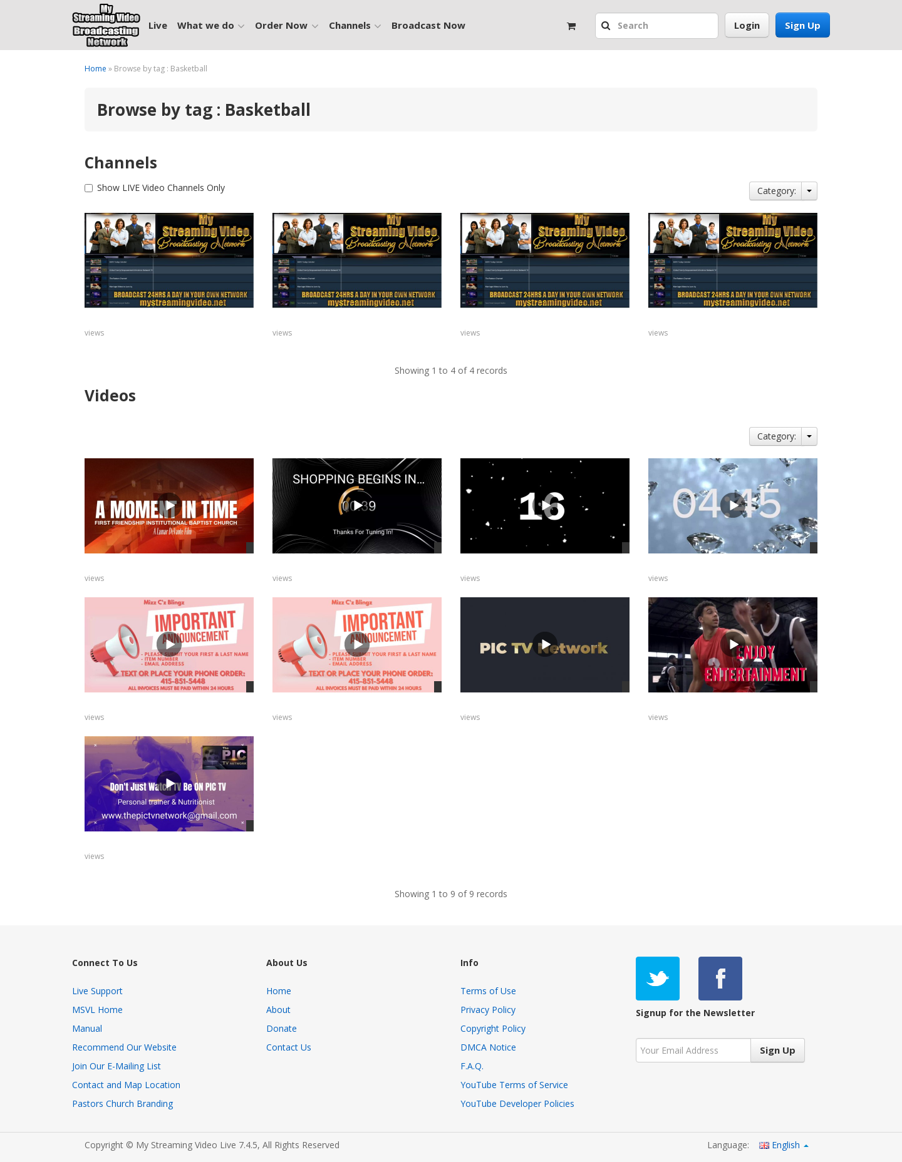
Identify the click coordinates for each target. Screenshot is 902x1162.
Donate (281, 1028)
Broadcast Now (428, 25)
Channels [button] (355, 25)
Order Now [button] (286, 25)
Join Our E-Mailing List (116, 1066)
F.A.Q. (472, 1066)
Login (747, 25)
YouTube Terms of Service (514, 1085)
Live (157, 25)
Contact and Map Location (126, 1085)
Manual (87, 1028)
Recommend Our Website (124, 1047)
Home (95, 68)
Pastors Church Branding (122, 1103)
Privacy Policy (488, 1009)
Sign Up (803, 25)
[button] (607, 26)
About (278, 1009)
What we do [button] (211, 25)
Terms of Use (488, 991)
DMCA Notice (488, 1047)
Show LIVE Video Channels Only (161, 187)
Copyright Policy (493, 1028)
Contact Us (288, 1047)
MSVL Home (97, 1009)
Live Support (97, 991)
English (784, 1145)
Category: (776, 191)
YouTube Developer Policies (517, 1103)
